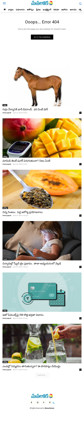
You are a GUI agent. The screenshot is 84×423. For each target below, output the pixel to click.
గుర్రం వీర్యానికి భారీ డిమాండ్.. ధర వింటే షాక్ (25, 109)
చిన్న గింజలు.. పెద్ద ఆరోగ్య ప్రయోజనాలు (22, 212)
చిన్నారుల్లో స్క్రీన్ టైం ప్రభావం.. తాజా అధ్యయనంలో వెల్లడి (31, 263)
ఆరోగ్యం (5, 156)
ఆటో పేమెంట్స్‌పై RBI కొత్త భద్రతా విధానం (23, 314)
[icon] (53, 403)
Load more (42, 375)
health (5, 259)
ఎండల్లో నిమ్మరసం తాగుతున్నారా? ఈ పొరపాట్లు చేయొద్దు (31, 366)
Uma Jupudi (6, 113)
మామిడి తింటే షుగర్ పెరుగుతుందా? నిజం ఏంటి (26, 160)
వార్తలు (4, 105)
